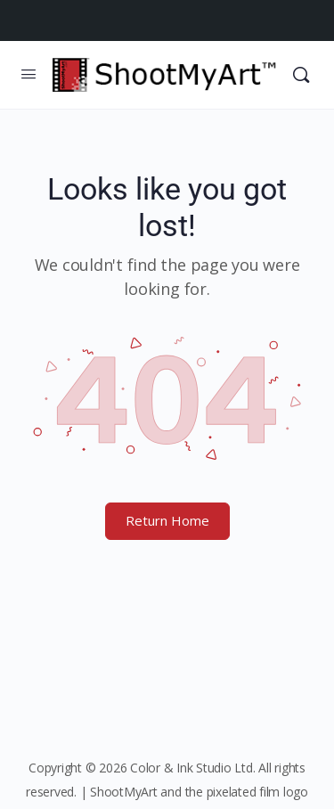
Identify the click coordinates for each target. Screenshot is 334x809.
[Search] (301, 75)
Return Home (167, 520)
